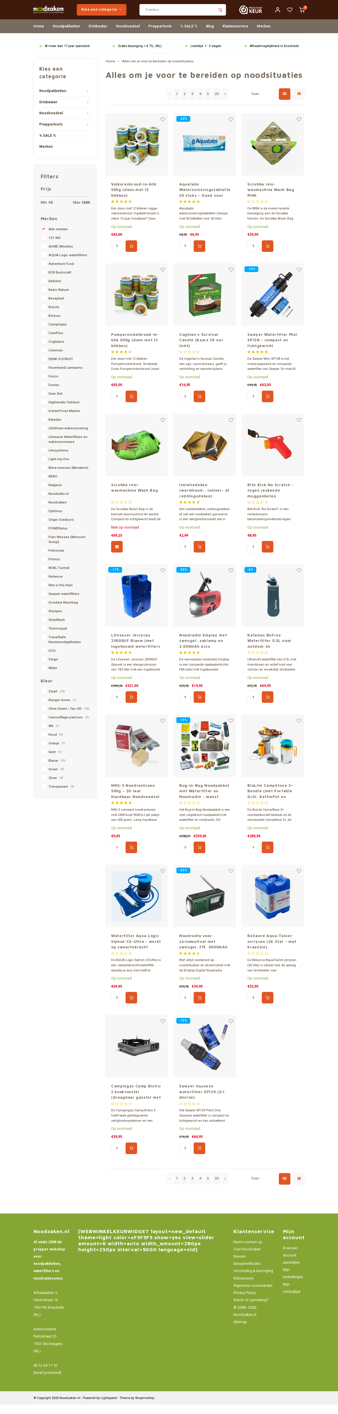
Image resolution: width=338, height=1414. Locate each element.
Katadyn (54, 429)
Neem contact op (248, 1251)
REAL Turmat (59, 577)
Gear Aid (55, 403)
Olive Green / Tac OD (68, 718)
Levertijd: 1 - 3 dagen (203, 55)
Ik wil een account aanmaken (291, 1264)
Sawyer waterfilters (63, 603)
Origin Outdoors (61, 529)
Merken (263, 35)
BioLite (53, 316)
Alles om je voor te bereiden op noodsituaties (158, 71)
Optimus (55, 520)
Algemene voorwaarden (253, 1295)
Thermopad (57, 638)
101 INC (54, 247)
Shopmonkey (144, 1407)
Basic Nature (58, 299)
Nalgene (55, 494)
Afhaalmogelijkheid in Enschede (271, 55)
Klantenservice (235, 35)
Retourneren (244, 1287)
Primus (54, 568)
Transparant (61, 796)
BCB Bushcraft (59, 282)
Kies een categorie (120, 14)
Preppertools (160, 35)
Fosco (53, 385)
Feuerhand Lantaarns (65, 377)
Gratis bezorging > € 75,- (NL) (137, 55)
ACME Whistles (60, 256)
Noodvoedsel (128, 35)
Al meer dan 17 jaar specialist (64, 55)
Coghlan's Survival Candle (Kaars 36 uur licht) (201, 349)
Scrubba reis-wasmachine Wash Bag (134, 497)
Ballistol (54, 290)
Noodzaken (57, 512)
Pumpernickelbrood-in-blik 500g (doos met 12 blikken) (135, 349)
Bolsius (54, 325)
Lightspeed (108, 1407)
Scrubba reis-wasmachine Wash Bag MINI (270, 199)
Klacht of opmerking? (251, 1309)
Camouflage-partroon (68, 726)
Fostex (53, 394)
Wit (53, 735)
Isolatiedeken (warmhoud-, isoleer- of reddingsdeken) (204, 500)
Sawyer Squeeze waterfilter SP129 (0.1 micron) (201, 1101)
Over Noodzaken (247, 1258)
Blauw (57, 770)
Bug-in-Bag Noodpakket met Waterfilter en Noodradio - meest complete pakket (204, 801)
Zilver (55, 787)
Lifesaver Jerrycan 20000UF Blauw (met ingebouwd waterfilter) (135, 650)
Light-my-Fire (58, 468)
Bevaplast (56, 308)
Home (38, 35)
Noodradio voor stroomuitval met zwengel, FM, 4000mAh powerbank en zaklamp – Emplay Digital (203, 951)
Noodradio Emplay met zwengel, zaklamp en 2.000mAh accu (203, 650)
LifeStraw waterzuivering (68, 437)
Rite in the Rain (60, 594)
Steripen (55, 620)
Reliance (55, 586)
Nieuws (240, 1266)
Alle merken (58, 238)
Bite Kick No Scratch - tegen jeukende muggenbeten (270, 500)
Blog (210, 35)
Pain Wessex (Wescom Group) (66, 549)
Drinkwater (98, 35)
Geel (55, 761)
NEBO (52, 486)
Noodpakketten (66, 35)
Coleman (55, 359)
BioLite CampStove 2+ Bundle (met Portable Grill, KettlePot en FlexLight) (270, 801)
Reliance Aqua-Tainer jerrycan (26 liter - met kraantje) (271, 951)
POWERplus (58, 537)
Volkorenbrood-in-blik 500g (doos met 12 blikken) (134, 199)
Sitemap (240, 1331)
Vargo (53, 668)
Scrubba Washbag (63, 612)
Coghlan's (56, 351)
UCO (52, 660)
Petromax (56, 560)
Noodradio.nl (58, 503)
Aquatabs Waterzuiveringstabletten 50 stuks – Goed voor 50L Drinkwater (204, 199)
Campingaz (57, 334)
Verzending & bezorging (253, 1280)
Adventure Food (61, 273)
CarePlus (55, 342)
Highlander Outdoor (64, 411)
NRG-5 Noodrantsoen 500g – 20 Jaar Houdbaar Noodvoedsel (135, 800)
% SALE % (188, 35)
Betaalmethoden (247, 1273)
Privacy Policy (245, 1302)
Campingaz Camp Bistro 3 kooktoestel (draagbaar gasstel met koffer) (136, 1101)
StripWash (56, 629)
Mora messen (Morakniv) (68, 477)
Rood (55, 744)
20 (217, 103)
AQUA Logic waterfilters (67, 264)
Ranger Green (62, 709)
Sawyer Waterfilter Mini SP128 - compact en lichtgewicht (272, 349)
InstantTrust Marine (64, 420)
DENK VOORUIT (60, 368)
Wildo (52, 677)
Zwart (56, 700)
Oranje (56, 752)
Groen (56, 778)
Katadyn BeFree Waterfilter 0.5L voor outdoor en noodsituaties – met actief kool (269, 650)
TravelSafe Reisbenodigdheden (64, 649)
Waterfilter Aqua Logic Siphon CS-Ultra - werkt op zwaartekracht (136, 951)
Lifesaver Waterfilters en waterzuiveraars (67, 449)
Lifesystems (58, 460)
